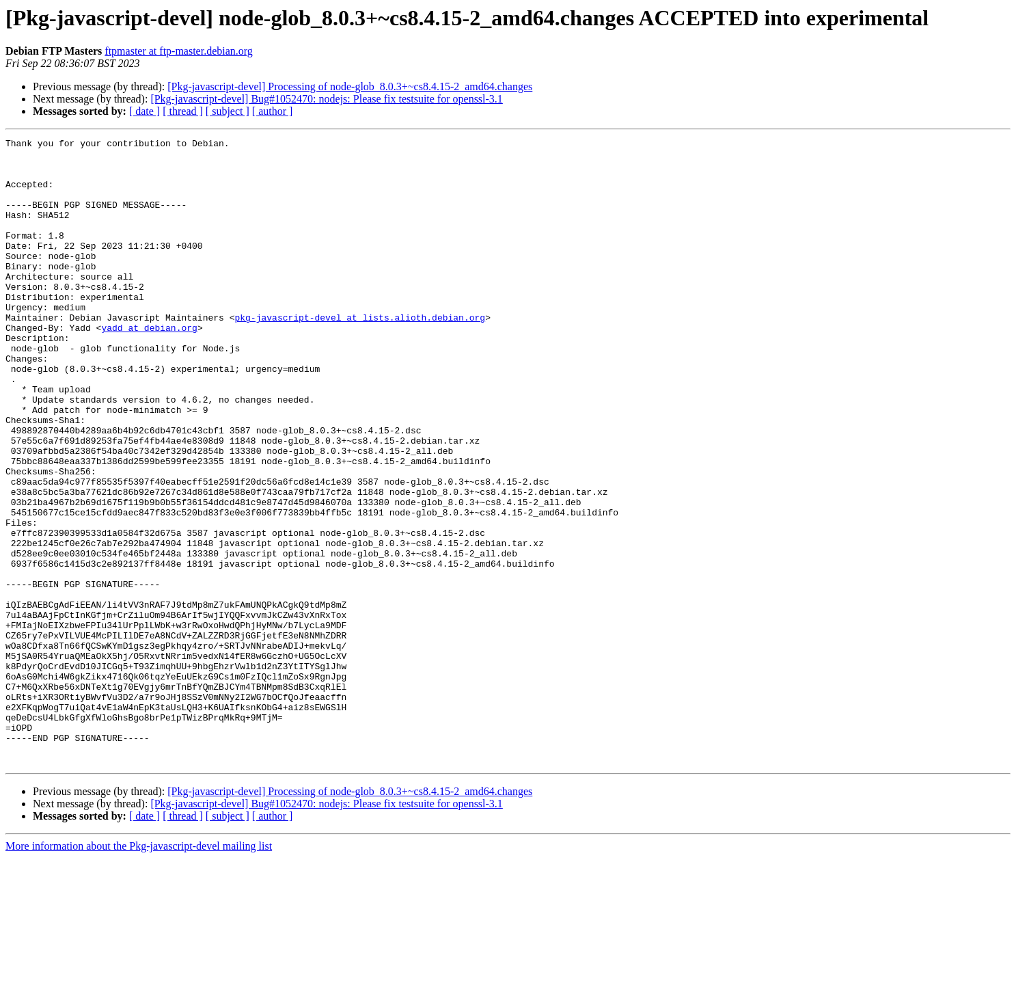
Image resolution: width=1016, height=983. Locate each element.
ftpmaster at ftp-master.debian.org (179, 51)
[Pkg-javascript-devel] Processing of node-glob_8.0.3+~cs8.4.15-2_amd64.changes (349, 86)
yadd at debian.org (149, 366)
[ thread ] (183, 111)
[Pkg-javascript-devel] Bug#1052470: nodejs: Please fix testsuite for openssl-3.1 (326, 99)
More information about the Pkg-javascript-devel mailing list (138, 971)
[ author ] (272, 111)
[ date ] (144, 111)
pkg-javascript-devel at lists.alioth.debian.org (359, 354)
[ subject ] (227, 111)
